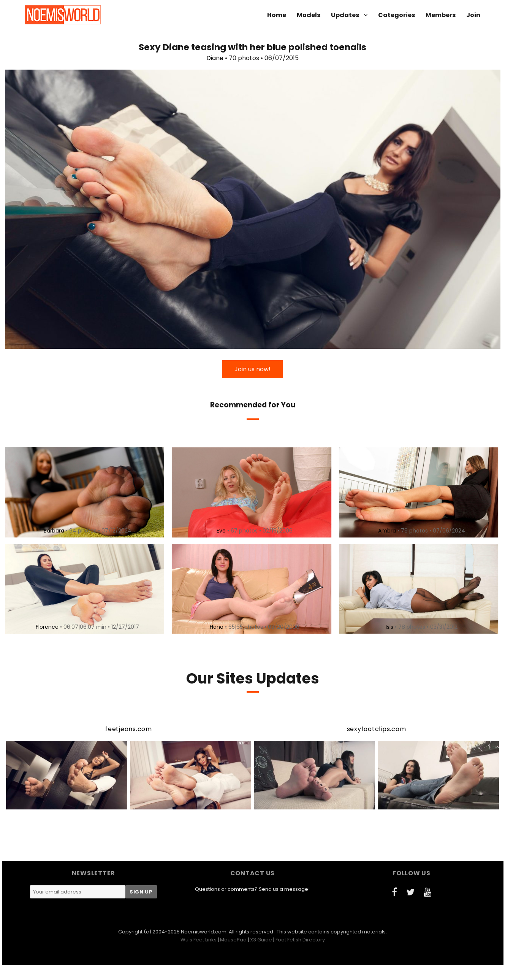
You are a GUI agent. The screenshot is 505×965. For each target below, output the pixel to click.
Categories (396, 15)
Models (308, 15)
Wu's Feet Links (198, 939)
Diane (214, 58)
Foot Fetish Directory (300, 939)
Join (473, 15)
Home (276, 15)
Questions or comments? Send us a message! (252, 889)
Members (441, 15)
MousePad (233, 939)
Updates (345, 15)
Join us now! (252, 369)
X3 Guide (261, 939)
